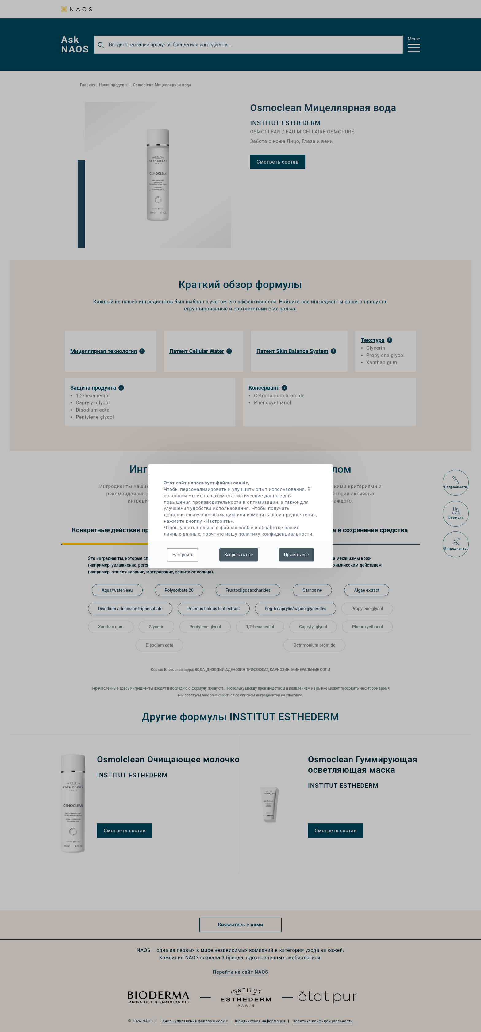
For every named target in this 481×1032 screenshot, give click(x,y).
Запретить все (239, 554)
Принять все (296, 554)
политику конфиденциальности (275, 534)
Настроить (183, 554)
